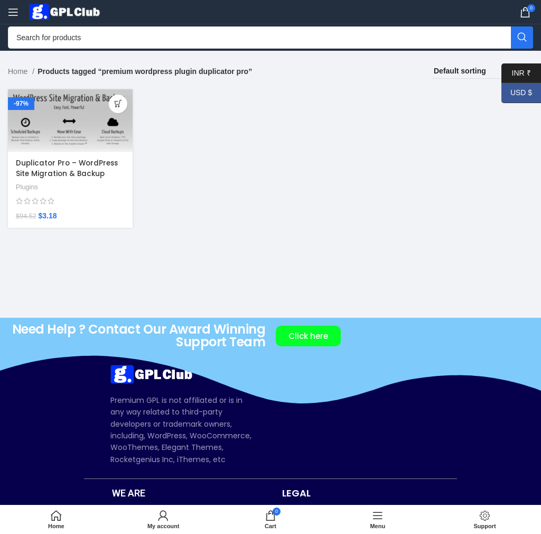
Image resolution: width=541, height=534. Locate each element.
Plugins (27, 186)
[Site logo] (66, 11)
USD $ (516, 93)
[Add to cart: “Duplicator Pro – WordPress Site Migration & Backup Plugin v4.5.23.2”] (117, 104)
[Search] (270, 37)
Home (19, 71)
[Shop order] (483, 71)
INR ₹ (516, 73)
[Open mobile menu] (13, 12)
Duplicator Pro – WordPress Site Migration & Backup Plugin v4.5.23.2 (69, 172)
